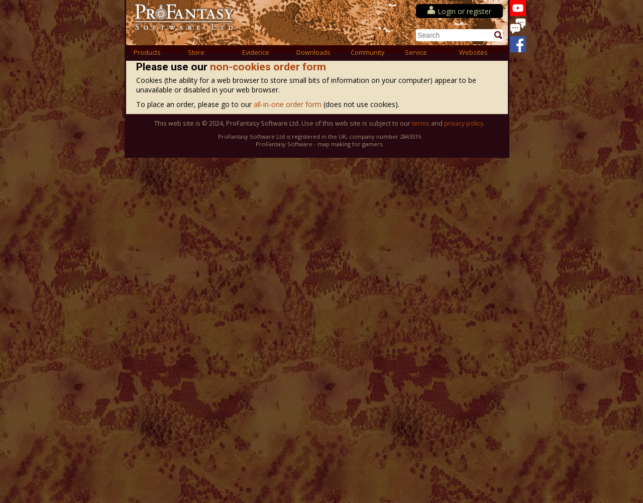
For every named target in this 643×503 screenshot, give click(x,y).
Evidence (255, 52)
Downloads (313, 52)
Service (416, 52)
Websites (473, 52)
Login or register (464, 11)
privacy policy (463, 123)
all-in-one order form (289, 104)
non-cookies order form (268, 67)
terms (421, 123)
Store (196, 52)
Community (367, 52)
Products (147, 52)
